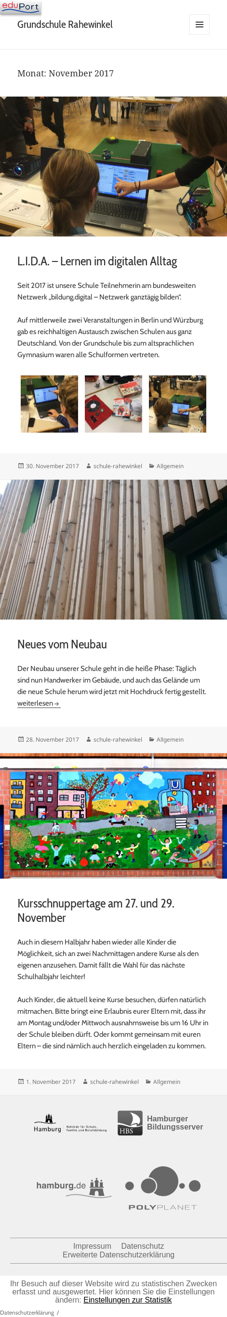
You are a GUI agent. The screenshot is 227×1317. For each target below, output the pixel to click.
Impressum (92, 1246)
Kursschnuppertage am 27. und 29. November (95, 910)
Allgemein (170, 466)
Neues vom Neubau (62, 644)
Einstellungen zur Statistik (127, 1300)
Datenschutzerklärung (27, 1312)
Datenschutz (142, 1246)
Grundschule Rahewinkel (65, 24)
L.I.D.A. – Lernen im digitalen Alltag (97, 261)
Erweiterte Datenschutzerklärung (118, 1255)
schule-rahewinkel (117, 466)
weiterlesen (39, 703)
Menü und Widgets (200, 34)
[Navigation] (20, 7)
